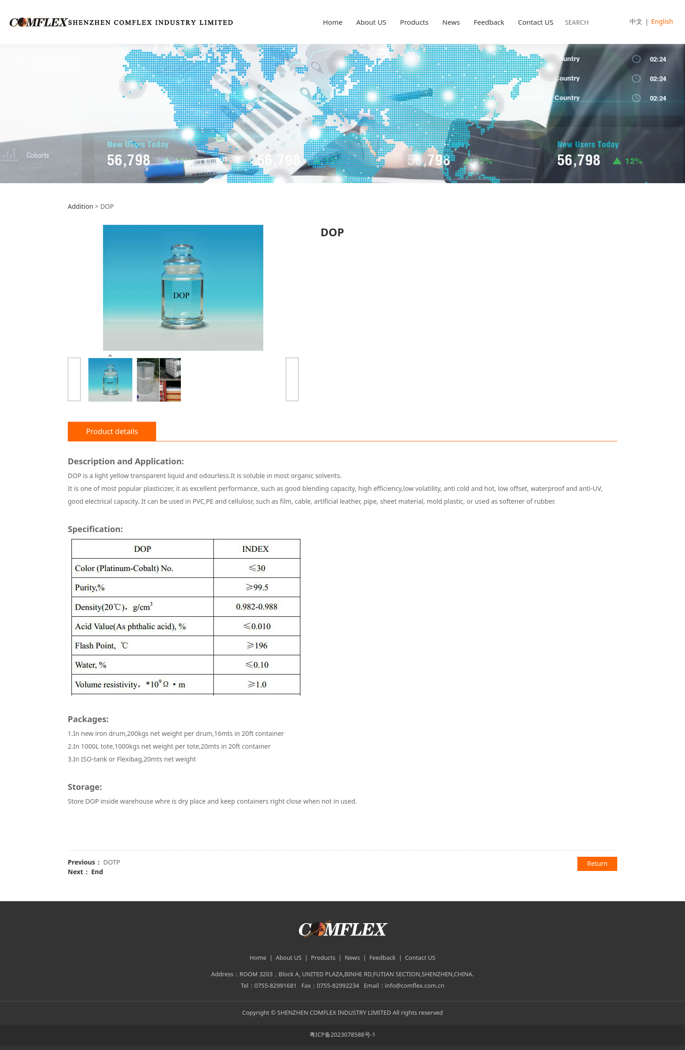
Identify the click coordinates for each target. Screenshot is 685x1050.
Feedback (488, 22)
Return (597, 863)
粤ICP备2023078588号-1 (342, 1034)
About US (371, 22)
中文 (636, 21)
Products (414, 22)
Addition (80, 206)
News (451, 22)
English (662, 21)
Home (332, 22)
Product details (112, 431)
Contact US (535, 22)
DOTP (111, 862)
